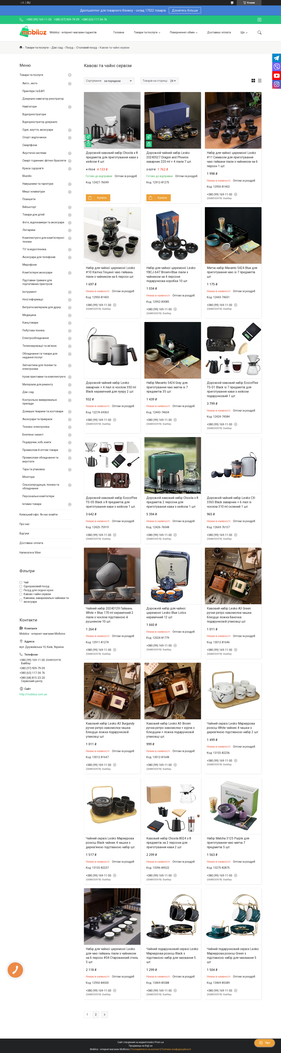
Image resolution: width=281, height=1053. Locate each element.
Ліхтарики (28, 230)
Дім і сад (57, 47)
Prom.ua (159, 1042)
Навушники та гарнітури (37, 183)
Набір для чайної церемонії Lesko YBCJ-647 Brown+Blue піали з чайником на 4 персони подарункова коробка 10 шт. (171, 274)
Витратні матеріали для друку (41, 307)
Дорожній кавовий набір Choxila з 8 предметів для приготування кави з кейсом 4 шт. (112, 157)
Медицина (29, 315)
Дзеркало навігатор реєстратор (43, 98)
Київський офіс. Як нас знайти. (39, 514)
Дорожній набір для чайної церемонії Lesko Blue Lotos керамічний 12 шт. (166, 613)
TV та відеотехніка (34, 249)
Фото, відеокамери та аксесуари (43, 222)
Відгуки (24, 533)
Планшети (29, 199)
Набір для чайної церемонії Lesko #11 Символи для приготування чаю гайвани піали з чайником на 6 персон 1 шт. (232, 159)
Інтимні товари (31, 504)
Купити (101, 197)
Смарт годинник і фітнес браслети (44, 160)
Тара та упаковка (33, 469)
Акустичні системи (34, 152)
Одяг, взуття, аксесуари (37, 129)
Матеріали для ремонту (37, 384)
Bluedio (27, 175)
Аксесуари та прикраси (37, 419)
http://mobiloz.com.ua (33, 694)
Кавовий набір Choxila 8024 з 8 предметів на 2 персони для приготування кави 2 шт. (168, 843)
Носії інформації (32, 299)
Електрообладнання (35, 338)
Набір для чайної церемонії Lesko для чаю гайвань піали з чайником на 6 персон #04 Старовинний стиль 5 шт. (112, 955)
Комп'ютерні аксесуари (37, 272)
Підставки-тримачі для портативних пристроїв (37, 282)
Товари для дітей (33, 214)
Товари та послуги (145, 32)
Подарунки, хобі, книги (36, 442)
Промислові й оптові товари (40, 450)
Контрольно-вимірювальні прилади (39, 401)
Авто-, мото (29, 83)
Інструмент (29, 291)
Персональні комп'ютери (38, 496)
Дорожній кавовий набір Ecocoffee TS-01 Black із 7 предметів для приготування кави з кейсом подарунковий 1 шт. (232, 389)
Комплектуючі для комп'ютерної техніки (43, 239)
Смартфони (29, 145)
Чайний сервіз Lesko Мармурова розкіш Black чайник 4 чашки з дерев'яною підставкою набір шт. (110, 843)
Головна (119, 32)
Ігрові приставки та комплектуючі (44, 376)
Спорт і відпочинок (34, 137)
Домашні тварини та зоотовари (42, 411)
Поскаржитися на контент (145, 1049)
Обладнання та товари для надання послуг (39, 355)
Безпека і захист (33, 434)
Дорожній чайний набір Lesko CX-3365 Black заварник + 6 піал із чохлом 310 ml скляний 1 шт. (231, 502)
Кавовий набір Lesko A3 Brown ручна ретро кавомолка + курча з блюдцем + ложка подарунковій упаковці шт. (170, 730)
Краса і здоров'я (33, 168)
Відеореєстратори (34, 114)
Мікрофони (29, 264)
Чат (264, 1043)
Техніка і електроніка (35, 426)
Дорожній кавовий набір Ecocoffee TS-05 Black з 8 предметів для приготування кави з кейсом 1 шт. (111, 502)
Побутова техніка (33, 330)
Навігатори (29, 106)
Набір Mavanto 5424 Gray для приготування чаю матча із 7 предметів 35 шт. (167, 387)
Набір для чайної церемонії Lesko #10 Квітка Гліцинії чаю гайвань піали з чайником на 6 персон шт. (110, 272)
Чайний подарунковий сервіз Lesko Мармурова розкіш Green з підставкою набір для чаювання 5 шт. (233, 955)
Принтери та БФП (33, 91)
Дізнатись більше (185, 10)
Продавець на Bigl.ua (140, 1045)
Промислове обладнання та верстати (40, 459)
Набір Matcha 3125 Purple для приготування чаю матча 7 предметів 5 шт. (228, 843)
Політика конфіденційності (176, 1049)
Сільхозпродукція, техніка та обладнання (40, 486)
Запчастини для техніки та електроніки (39, 367)
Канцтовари (30, 322)
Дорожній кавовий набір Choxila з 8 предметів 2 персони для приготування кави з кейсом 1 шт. (172, 502)
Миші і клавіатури (33, 191)
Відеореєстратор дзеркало (39, 121)
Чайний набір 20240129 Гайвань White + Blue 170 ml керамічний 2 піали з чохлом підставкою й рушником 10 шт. (109, 615)
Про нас (24, 524)
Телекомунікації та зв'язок (39, 345)
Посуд (69, 47)
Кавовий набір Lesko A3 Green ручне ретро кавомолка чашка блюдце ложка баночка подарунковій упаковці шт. (229, 615)
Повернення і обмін (182, 32)
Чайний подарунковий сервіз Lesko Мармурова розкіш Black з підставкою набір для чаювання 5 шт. (172, 955)
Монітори (28, 476)
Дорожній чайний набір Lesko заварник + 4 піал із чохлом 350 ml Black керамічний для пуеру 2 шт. (111, 387)
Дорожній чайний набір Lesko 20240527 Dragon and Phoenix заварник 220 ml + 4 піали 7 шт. (169, 157)
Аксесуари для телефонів (38, 257)
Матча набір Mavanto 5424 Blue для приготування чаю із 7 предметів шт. (232, 272)
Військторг (29, 206)
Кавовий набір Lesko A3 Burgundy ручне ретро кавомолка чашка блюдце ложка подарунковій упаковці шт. (110, 730)
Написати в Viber (30, 552)
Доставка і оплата (219, 32)
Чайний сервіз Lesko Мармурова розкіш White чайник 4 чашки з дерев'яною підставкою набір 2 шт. (233, 728)
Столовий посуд (86, 47)
